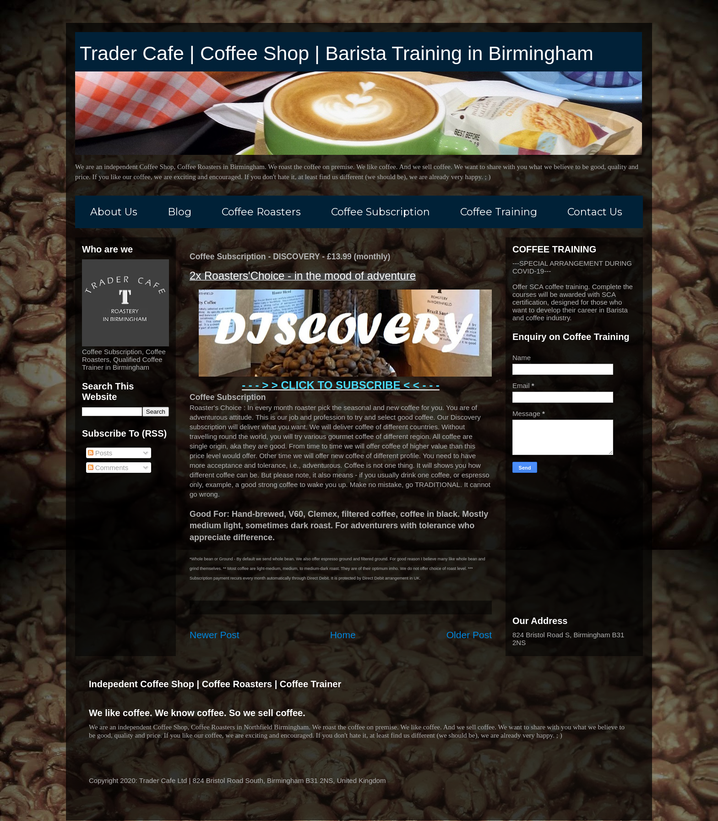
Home (343, 634)
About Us (113, 212)
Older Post (469, 634)
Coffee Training (498, 212)
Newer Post (214, 634)
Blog (179, 212)
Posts (100, 453)
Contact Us (594, 212)
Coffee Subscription (380, 212)
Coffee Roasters (261, 212)
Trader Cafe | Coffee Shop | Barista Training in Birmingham (336, 53)
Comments (108, 467)
